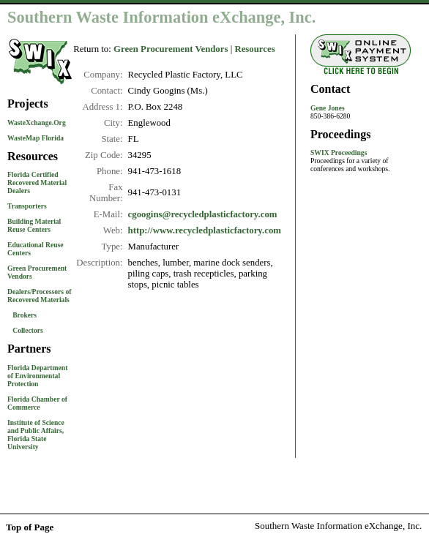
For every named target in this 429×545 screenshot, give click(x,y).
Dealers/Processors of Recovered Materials (39, 295)
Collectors (27, 330)
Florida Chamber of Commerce (37, 403)
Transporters (27, 206)
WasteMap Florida (35, 138)
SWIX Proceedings (338, 153)
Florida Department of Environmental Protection (37, 376)
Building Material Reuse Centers (34, 225)
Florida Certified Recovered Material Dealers (37, 182)
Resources (254, 49)
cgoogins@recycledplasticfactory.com (202, 214)
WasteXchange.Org (36, 123)
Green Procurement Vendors (170, 49)
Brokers (24, 315)
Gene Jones (327, 108)
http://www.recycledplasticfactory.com (204, 230)
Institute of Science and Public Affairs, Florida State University (35, 434)
